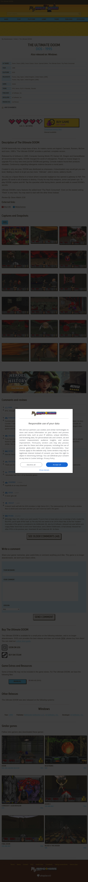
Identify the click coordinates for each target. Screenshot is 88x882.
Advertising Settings (35, 455)
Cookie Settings (37, 458)
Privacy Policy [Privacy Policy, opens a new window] (49, 458)
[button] (44, 470)
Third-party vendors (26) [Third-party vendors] (42, 443)
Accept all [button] (57, 464)
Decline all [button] (31, 465)
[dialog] (44, 441)
